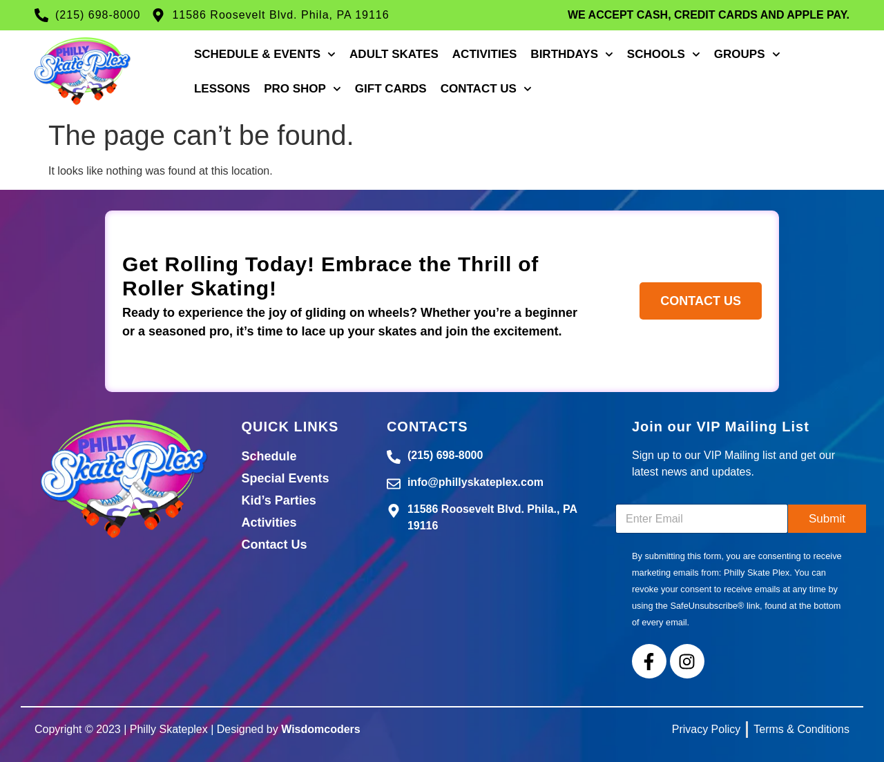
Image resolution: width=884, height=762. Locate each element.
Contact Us (486, 89)
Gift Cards (391, 88)
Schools (663, 54)
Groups (747, 54)
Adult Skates (394, 54)
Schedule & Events (265, 54)
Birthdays (571, 54)
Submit (827, 518)
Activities (484, 54)
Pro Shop (302, 89)
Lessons (222, 88)
